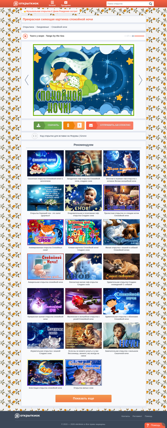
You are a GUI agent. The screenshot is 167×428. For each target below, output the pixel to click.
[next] (140, 80)
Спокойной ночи (59, 27)
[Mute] (133, 36)
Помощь (148, 416)
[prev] (26, 80)
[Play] (25, 36)
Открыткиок (28, 27)
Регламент (137, 416)
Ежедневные (43, 27)
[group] (83, 36)
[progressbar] (139, 36)
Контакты (126, 416)
